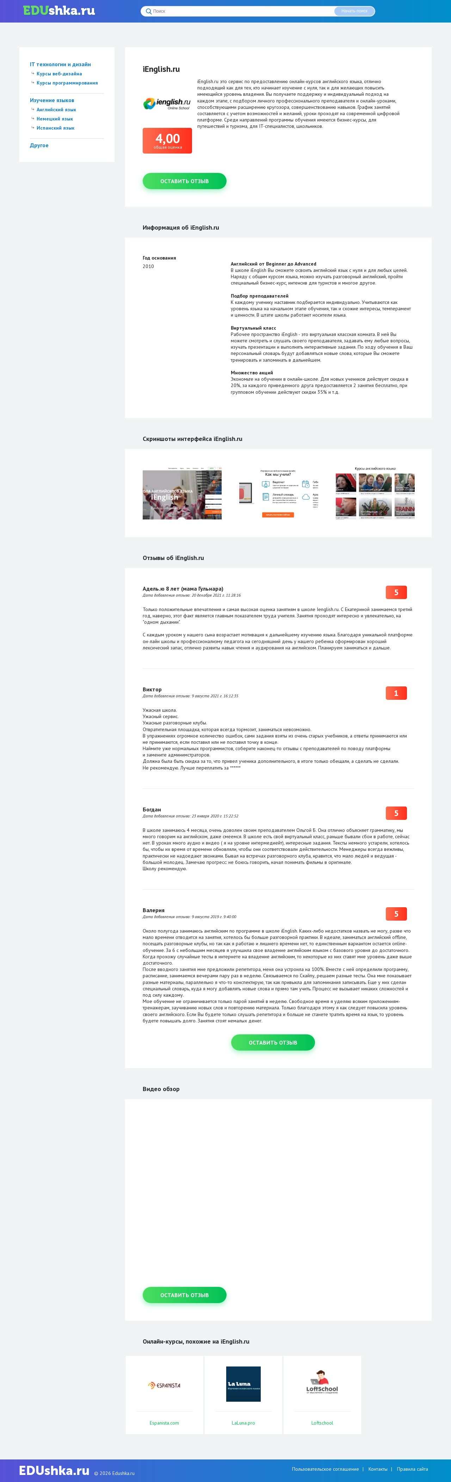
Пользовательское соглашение (325, 1469)
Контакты (378, 1469)
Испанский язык (55, 128)
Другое (39, 145)
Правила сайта (412, 1469)
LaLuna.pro (243, 1423)
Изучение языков (52, 100)
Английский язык (56, 109)
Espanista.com (164, 1423)
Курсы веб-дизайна (59, 73)
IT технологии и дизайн (60, 64)
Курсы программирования (67, 83)
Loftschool (322, 1423)
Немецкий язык (55, 119)
